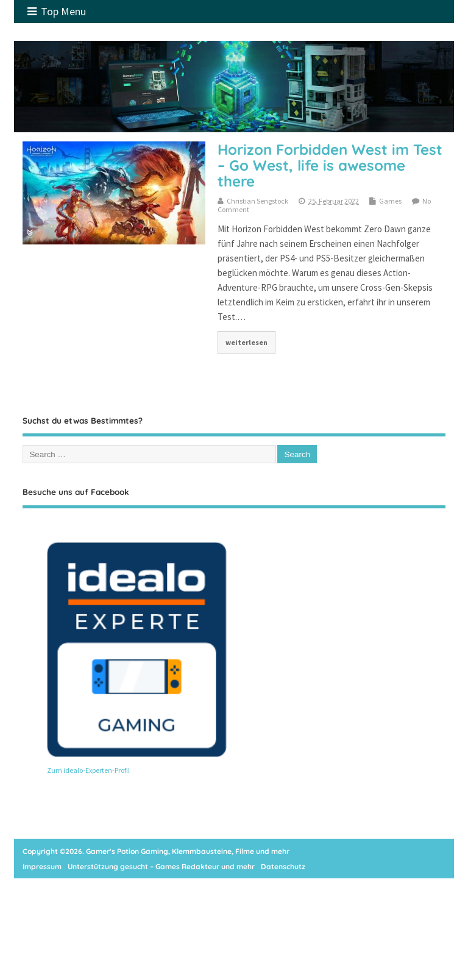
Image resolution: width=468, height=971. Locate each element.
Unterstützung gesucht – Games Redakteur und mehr (161, 866)
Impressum (42, 866)
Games (390, 200)
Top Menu (56, 11)
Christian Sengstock (257, 200)
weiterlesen (246, 342)
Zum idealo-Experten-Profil (88, 770)
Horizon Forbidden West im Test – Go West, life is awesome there (330, 165)
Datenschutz (283, 866)
